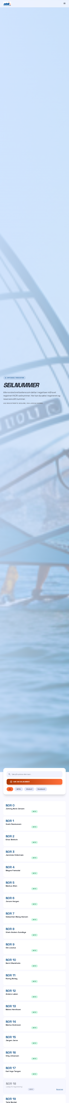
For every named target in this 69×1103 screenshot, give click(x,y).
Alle (10, 789)
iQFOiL (18, 789)
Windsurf (29, 789)
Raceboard (41, 789)
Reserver (59, 1089)
